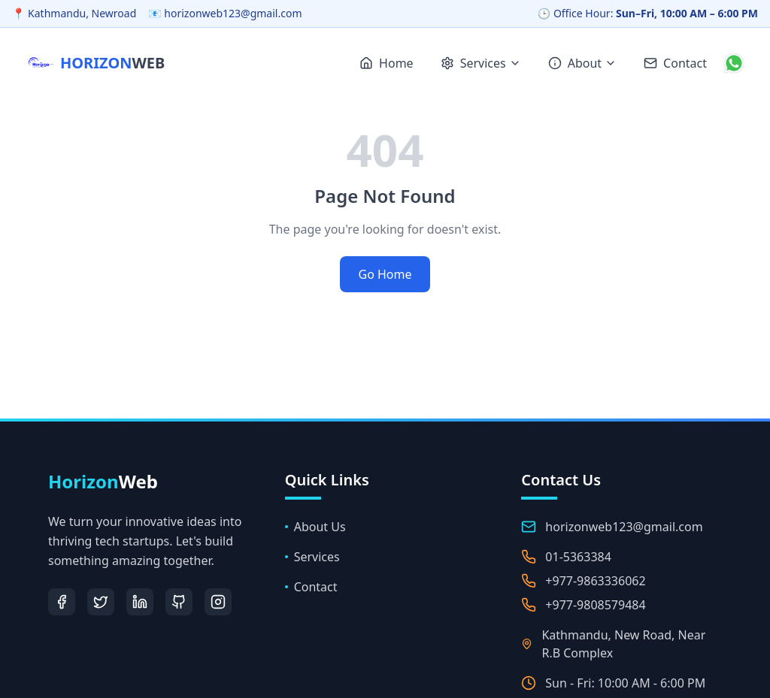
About (582, 63)
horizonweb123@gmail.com (623, 526)
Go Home (384, 274)
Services (481, 63)
